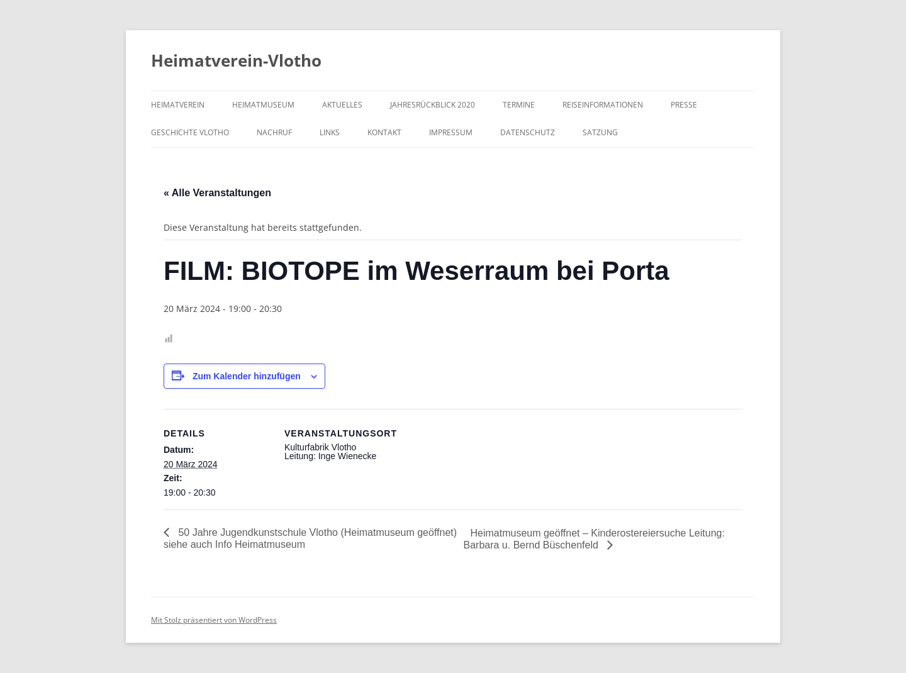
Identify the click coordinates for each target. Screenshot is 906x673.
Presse (684, 104)
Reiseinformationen (602, 104)
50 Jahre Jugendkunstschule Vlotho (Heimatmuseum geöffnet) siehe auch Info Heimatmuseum (310, 538)
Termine (519, 104)
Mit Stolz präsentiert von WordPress (214, 620)
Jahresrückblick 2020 (432, 104)
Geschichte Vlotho (190, 132)
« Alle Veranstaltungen (217, 192)
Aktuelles (342, 104)
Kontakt (384, 132)
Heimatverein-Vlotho (236, 60)
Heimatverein (177, 104)
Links (330, 132)
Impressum (451, 132)
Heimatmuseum (263, 104)
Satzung (600, 132)
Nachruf (274, 132)
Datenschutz (527, 132)
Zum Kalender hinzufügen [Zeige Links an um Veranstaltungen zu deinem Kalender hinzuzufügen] (247, 376)
